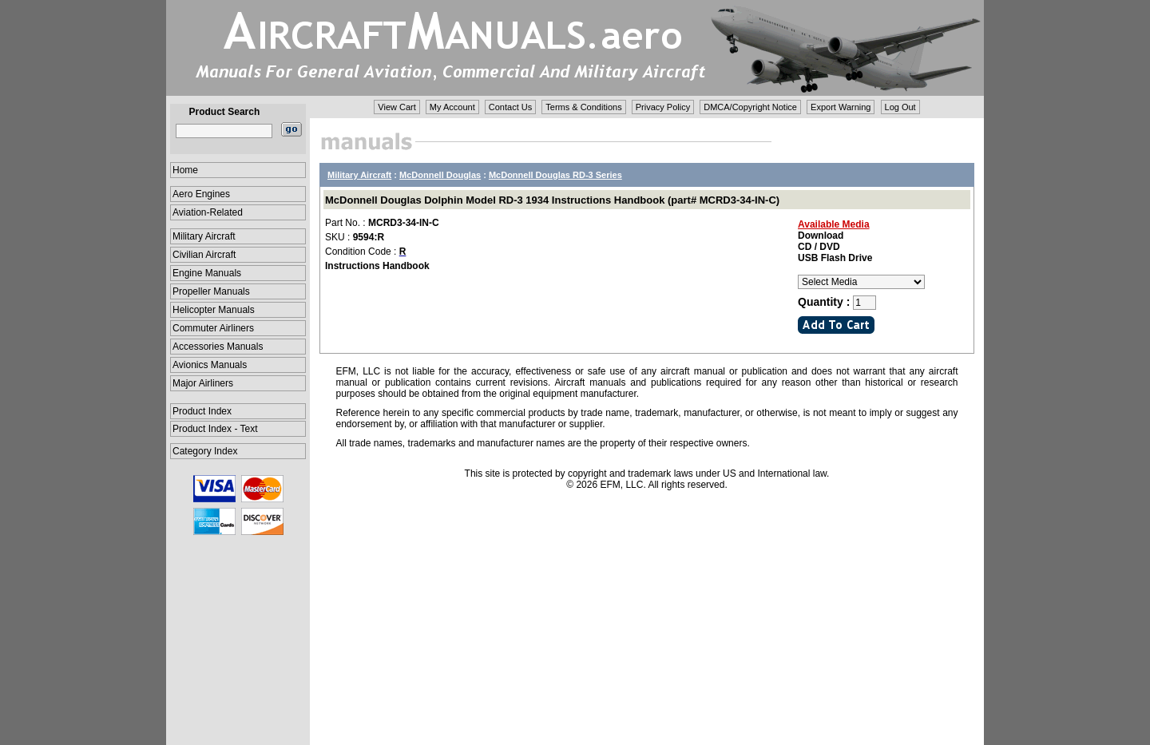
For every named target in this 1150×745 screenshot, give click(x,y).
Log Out (900, 107)
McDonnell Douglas (440, 175)
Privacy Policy (663, 107)
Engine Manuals (206, 273)
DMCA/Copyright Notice (750, 107)
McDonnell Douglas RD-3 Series (555, 175)
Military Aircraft (204, 236)
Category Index (204, 451)
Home (185, 170)
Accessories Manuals (217, 346)
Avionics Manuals (209, 365)
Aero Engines (201, 194)
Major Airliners (202, 383)
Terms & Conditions (583, 107)
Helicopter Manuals (213, 309)
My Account (452, 107)
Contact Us (510, 107)
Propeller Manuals (211, 291)
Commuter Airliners (213, 328)
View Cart (396, 107)
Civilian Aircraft (204, 254)
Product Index (202, 411)
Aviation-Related (207, 212)
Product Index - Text (215, 428)
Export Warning (840, 107)
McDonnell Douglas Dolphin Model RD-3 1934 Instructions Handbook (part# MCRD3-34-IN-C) (552, 200)
